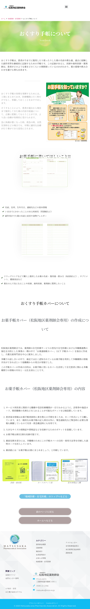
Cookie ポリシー (52, 603)
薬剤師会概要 (41, 544)
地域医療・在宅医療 (14, 19)
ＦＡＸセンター (71, 542)
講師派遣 (69, 553)
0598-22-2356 (42, 586)
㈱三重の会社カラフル (14, 592)
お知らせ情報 (41, 558)
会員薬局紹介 (41, 555)
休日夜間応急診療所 (73, 549)
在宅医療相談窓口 (72, 546)
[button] (66, 7)
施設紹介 (39, 551)
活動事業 (39, 548)
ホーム (3, 19)
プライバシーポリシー (36, 603)
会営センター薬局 (12, 578)
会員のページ (10, 575)
